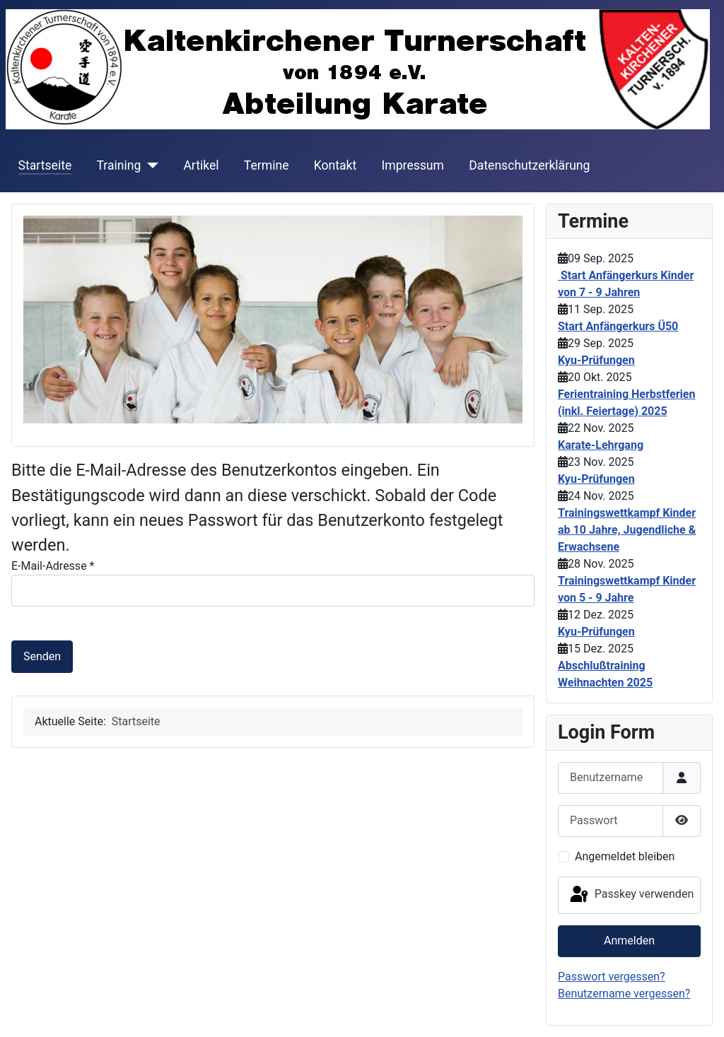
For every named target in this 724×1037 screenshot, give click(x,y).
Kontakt (335, 165)
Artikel (200, 165)
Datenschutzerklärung (529, 165)
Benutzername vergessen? (624, 993)
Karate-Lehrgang (600, 445)
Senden (42, 656)
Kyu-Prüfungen (596, 360)
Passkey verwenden (631, 895)
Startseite (45, 165)
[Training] (149, 165)
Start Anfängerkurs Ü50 (618, 326)
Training (118, 165)
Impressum (412, 165)
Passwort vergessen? (611, 976)
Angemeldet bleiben (625, 856)
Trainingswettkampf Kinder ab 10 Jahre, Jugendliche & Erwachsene (627, 529)
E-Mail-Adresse (52, 566)
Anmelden (629, 940)
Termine (266, 165)
